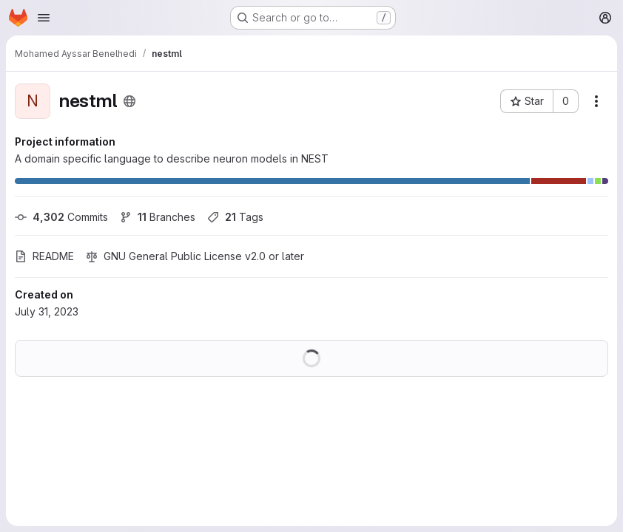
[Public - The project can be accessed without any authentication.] (129, 101)
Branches (157, 217)
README (44, 256)
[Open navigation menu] (43, 18)
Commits (61, 217)
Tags (235, 217)
